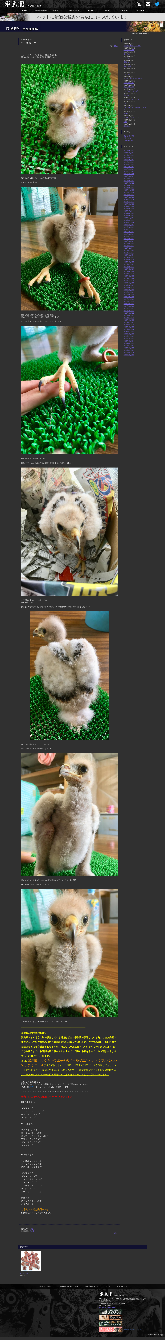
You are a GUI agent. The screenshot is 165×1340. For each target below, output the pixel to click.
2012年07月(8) (129, 345)
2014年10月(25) (129, 285)
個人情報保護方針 (91, 1289)
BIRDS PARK (74, 10)
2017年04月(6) (129, 218)
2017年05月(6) (129, 215)
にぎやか (127, 74)
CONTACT (124, 10)
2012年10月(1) (129, 338)
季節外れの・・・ (130, 62)
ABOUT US (57, 10)
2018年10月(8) (129, 176)
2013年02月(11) (129, 329)
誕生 (125, 122)
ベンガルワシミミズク (131, 91)
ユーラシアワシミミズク (132, 45)
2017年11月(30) (129, 201)
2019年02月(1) (129, 167)
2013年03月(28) (129, 327)
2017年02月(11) (129, 222)
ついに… (127, 126)
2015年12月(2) (129, 252)
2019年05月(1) (129, 160)
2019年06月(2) (129, 157)
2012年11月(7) (129, 336)
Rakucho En (128, 1332)
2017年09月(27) (129, 206)
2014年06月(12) (129, 294)
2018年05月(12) (129, 187)
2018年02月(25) (129, 195)
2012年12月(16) (129, 334)
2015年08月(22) (129, 262)
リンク (107, 1289)
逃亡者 (32, 1231)
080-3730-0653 (105, 1308)
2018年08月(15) (129, 180)
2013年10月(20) (129, 311)
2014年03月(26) (129, 301)
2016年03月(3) (129, 246)
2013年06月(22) (129, 320)
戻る (116, 1233)
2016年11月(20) (129, 229)
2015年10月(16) (129, 257)
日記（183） (128, 138)
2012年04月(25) (129, 352)
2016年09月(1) (129, 234)
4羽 (125, 103)
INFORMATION (41, 10)
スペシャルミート (25, 1276)
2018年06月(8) (129, 185)
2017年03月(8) (129, 220)
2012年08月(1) (129, 343)
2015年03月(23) (129, 273)
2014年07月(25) (129, 292)
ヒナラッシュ (128, 70)
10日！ (126, 113)
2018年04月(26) (129, 190)
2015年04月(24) (129, 271)
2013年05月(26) (129, 322)
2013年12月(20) (129, 308)
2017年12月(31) (129, 199)
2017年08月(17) (129, 208)
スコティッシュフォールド (133, 78)
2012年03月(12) (129, 355)
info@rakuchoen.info (107, 1311)
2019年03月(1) (129, 164)
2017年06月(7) (129, 213)
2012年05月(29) (129, 350)
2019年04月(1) (129, 162)
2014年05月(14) (129, 297)
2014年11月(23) (129, 283)
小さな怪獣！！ (129, 66)
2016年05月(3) (129, 241)
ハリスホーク (128, 58)
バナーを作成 (137, 1332)
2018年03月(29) (129, 192)
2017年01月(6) (129, 225)
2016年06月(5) (129, 239)
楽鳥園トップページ (45, 1289)
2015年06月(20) (129, 266)
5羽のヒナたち (129, 83)
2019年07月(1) (129, 155)
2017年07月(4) (129, 211)
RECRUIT (140, 10)
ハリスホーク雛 (129, 50)
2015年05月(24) (129, 269)
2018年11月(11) (129, 174)
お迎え (32, 1229)
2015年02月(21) (129, 276)
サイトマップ (122, 1289)
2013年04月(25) (129, 324)
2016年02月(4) (129, 248)
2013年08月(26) (129, 315)
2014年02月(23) (129, 304)
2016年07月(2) (129, 236)
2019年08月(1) (129, 153)
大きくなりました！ (131, 95)
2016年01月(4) (129, 250)
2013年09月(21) (129, 313)
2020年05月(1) (129, 150)
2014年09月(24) (129, 287)
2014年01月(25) (129, 306)
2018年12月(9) (129, 171)
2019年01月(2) (129, 169)
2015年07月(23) (129, 264)
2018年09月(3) (129, 178)
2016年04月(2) (129, 243)
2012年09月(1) (129, 341)
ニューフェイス (129, 87)
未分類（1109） (129, 136)
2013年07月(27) (129, 317)
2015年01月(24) (129, 278)
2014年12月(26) (129, 280)
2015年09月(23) (129, 259)
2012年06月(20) (129, 348)
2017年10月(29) (129, 204)
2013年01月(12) (129, 331)
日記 (116, 46)
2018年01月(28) (129, 197)
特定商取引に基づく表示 (69, 1289)
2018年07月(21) (129, 183)
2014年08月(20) (129, 290)
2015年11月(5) (129, 255)
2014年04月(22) (129, 299)
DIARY (107, 10)
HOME (24, 10)
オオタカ (127, 54)
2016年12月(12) (129, 227)
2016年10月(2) (129, 232)
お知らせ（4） (129, 140)
